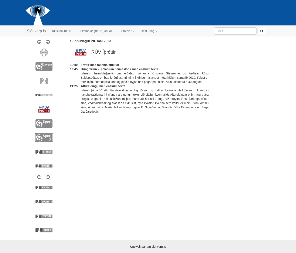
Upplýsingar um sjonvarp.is (148, 246)
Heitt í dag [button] (149, 31)
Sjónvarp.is (36, 31)
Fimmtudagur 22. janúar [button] (97, 31)
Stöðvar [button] (128, 31)
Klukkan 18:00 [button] (63, 31)
